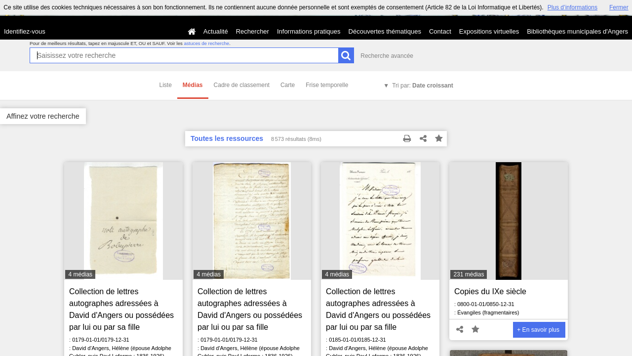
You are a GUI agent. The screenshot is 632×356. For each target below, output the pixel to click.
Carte (287, 85)
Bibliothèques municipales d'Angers (577, 31)
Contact (440, 31)
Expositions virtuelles (489, 31)
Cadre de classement (242, 85)
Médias (193, 85)
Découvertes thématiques (385, 31)
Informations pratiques (309, 31)
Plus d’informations (572, 7)
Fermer (619, 7)
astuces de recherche (206, 43)
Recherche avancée (386, 55)
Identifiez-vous (24, 31)
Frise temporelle (327, 85)
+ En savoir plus (538, 329)
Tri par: (422, 85)
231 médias (468, 274)
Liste (165, 85)
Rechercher (252, 31)
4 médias (80, 274)
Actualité (215, 31)
